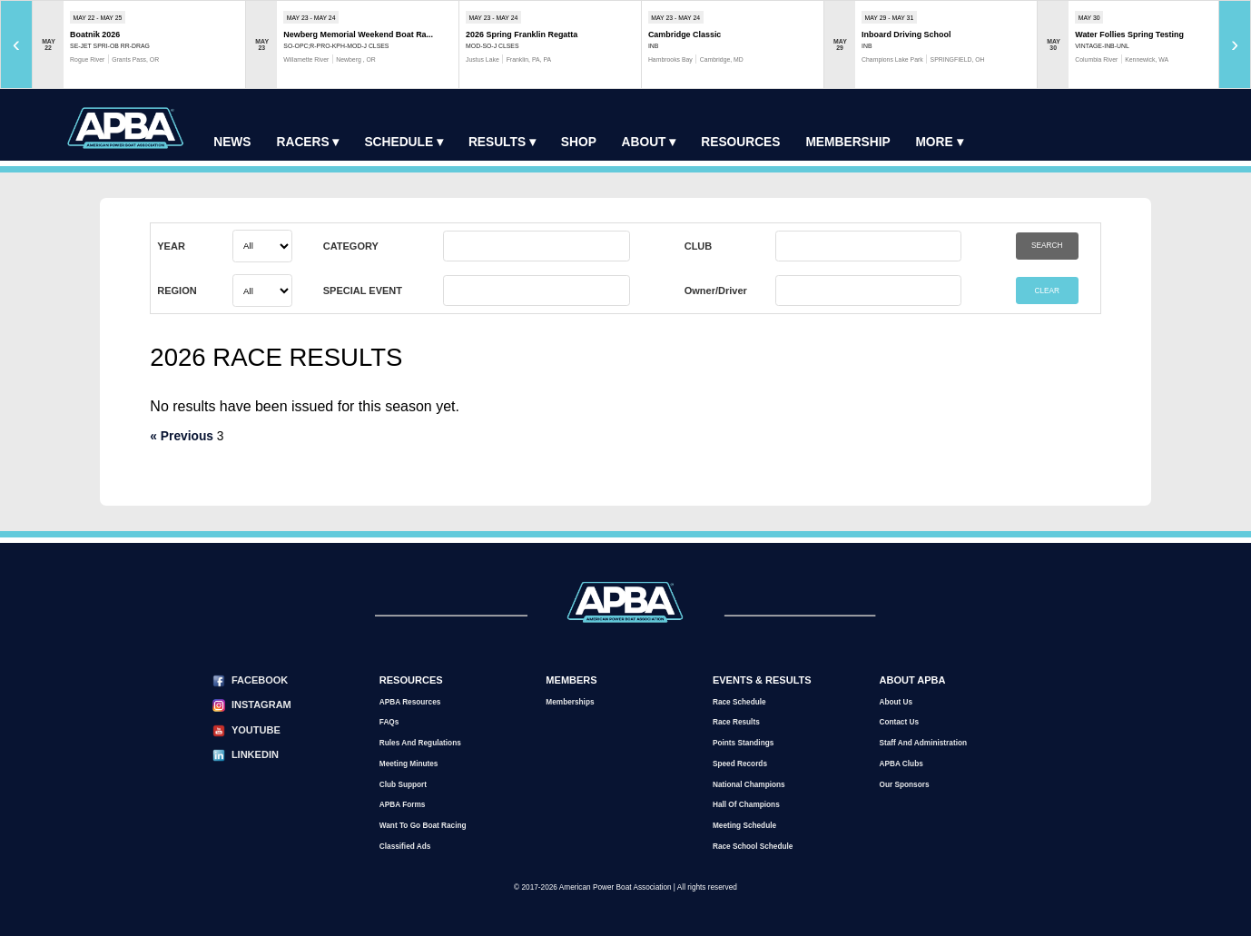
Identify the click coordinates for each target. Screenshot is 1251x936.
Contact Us (899, 722)
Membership (847, 142)
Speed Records (740, 764)
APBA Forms (402, 805)
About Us (895, 702)
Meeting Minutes (408, 764)
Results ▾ (502, 142)
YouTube (256, 729)
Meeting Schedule (744, 826)
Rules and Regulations (420, 743)
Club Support (403, 785)
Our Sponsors (904, 785)
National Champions (749, 785)
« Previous (181, 436)
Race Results (736, 722)
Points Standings (743, 743)
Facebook (259, 680)
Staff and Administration (923, 743)
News (232, 142)
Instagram (261, 704)
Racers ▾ (308, 142)
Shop (578, 142)
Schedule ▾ (403, 142)
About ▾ (649, 142)
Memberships (570, 702)
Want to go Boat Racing (423, 826)
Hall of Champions (746, 805)
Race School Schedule (753, 846)
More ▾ (938, 142)
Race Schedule (739, 702)
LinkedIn (255, 754)
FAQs (389, 722)
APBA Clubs (900, 764)
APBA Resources (410, 702)
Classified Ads (405, 846)
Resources (740, 142)
